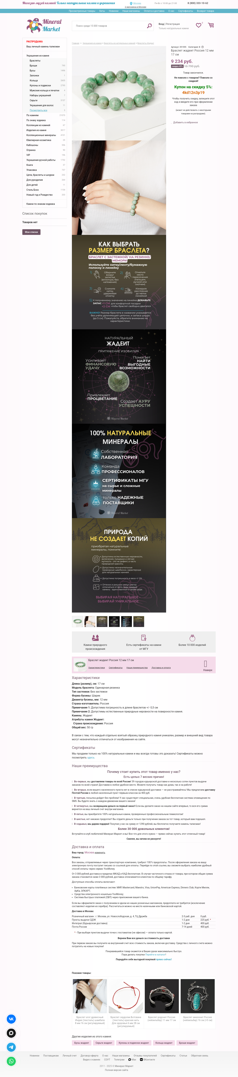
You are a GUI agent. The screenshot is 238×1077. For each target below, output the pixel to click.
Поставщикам (51, 1055)
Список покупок (34, 213)
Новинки (114, 11)
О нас (171, 11)
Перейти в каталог (155, 954)
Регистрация (173, 24)
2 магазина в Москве (135, 7)
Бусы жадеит (81, 1043)
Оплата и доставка (154, 11)
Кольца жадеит (164, 1043)
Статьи (183, 1055)
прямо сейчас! (164, 959)
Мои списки (31, 232)
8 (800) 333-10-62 (198, 3)
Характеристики (96, 667)
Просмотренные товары (82, 11)
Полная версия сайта (116, 1070)
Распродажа (34, 41)
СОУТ (107, 1059)
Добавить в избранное (185, 122)
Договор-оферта (89, 1055)
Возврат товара (205, 11)
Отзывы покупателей (145, 1055)
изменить (100, 852)
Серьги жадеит (104, 1043)
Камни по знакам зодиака (40, 204)
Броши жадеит (187, 1043)
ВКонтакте (147, 1059)
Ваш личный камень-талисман (43, 46)
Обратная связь (199, 1055)
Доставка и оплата (161, 667)
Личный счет (70, 1055)
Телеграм (119, 1059)
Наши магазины (131, 11)
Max (132, 1059)
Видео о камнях (91, 1059)
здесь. (91, 757)
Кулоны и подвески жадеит (134, 1043)
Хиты (102, 11)
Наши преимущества (137, 667)
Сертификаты (185, 11)
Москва (137, 3)
